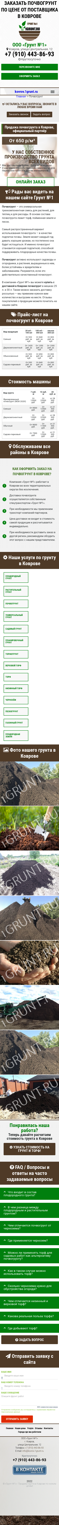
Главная (9, 1428)
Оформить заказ (29, 76)
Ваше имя (6, 1372)
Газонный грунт (14, 722)
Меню (52, 90)
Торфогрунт (12, 654)
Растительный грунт (13, 591)
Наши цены (20, 1428)
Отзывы (38, 1428)
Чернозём (11, 700)
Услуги (30, 1428)
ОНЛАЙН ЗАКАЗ (30, 181)
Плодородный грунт (13, 577)
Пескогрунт (12, 711)
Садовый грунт (14, 629)
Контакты (48, 1428)
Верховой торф (13, 665)
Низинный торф (14, 688)
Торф (8, 677)
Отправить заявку (17, 1419)
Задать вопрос (41, 114)
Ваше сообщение (10, 1392)
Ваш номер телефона (12, 1382)
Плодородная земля (13, 735)
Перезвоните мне (29, 67)
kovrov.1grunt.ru (26, 91)
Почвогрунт (12, 603)
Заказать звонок (18, 114)
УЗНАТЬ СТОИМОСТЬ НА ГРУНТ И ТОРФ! (29, 1149)
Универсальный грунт (14, 616)
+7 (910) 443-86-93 (29, 54)
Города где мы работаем (29, 1432)
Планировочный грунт (14, 641)
